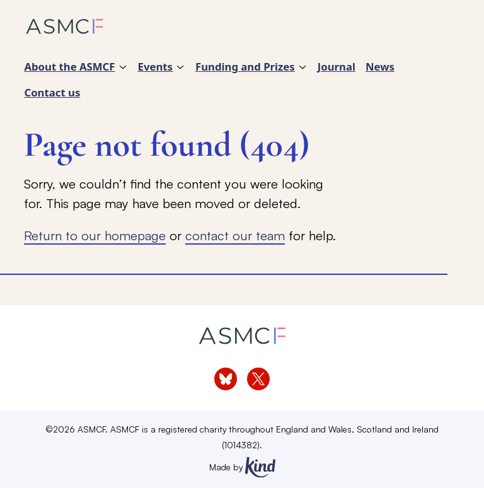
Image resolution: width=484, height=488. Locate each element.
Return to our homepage (95, 235)
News (380, 66)
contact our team (235, 235)
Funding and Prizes (245, 66)
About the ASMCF (69, 66)
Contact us (52, 92)
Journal (336, 66)
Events (155, 66)
